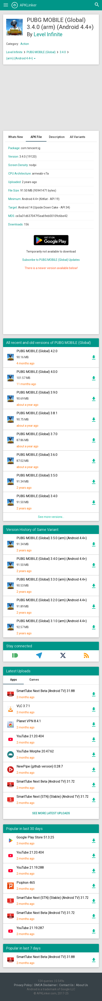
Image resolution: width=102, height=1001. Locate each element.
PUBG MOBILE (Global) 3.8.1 (37, 413)
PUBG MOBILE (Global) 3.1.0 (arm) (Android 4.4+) (52, 621)
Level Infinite (48, 34)
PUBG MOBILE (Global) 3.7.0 (37, 434)
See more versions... (51, 516)
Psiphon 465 (26, 883)
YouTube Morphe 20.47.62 (35, 751)
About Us (82, 985)
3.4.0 (63, 52)
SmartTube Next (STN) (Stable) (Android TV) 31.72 (53, 797)
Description (57, 137)
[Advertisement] (51, 100)
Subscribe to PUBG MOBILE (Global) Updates (51, 259)
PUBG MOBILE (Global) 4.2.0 (37, 351)
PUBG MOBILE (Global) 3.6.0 (37, 455)
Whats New (15, 137)
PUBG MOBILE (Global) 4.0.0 (37, 372)
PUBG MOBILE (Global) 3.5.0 (37, 475)
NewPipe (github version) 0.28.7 (40, 766)
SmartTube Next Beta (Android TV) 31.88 (46, 691)
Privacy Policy (23, 985)
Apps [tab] (13, 679)
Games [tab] (34, 679)
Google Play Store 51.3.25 (35, 837)
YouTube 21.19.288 (30, 867)
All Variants (77, 137)
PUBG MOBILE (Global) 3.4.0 (37, 496)
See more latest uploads (51, 813)
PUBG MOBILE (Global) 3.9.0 (37, 392)
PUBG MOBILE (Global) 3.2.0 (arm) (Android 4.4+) (52, 600)
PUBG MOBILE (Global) (41, 52)
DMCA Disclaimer (45, 985)
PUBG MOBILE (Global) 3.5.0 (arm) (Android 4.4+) (52, 538)
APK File (36, 137)
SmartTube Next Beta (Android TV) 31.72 (46, 781)
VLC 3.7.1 (23, 706)
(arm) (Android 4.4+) (21, 58)
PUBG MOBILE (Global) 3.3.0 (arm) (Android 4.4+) (52, 579)
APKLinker (24, 5)
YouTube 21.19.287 (30, 928)
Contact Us (66, 985)
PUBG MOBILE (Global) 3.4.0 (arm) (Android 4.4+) (52, 559)
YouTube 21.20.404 (30, 736)
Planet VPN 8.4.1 (29, 721)
